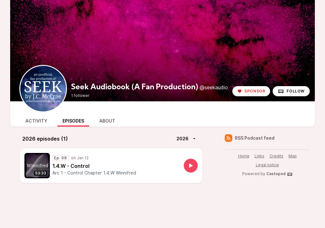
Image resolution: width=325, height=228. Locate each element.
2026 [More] (186, 139)
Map (293, 156)
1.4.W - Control (71, 166)
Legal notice (267, 164)
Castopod (279, 174)
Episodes (73, 121)
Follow (291, 91)
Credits (276, 156)
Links (259, 156)
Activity (36, 121)
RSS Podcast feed (250, 138)
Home (243, 156)
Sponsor (251, 91)
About (107, 121)
